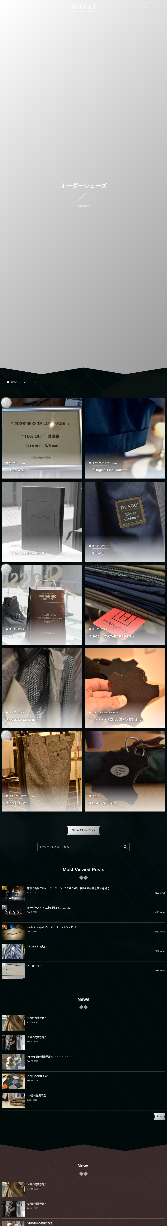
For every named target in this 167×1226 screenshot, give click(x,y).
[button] (157, 5)
